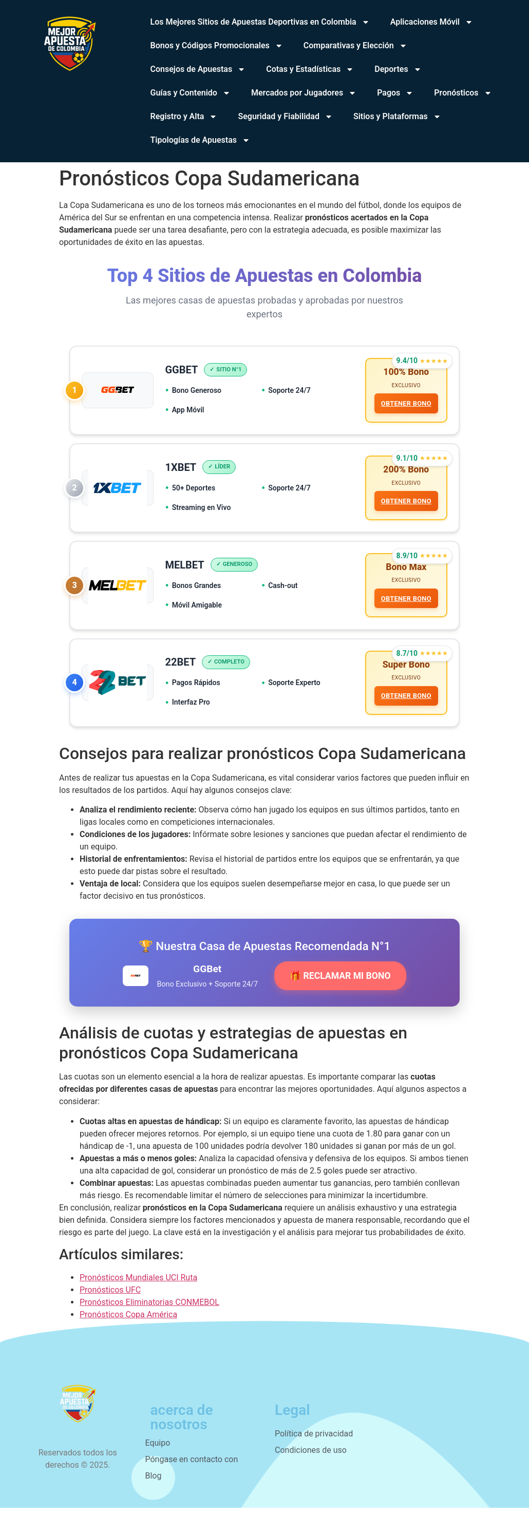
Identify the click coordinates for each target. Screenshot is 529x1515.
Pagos (395, 93)
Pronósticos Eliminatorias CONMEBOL (149, 1309)
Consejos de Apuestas (198, 69)
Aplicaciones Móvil (431, 22)
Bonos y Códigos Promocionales (216, 45)
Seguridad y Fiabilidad (285, 116)
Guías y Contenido (190, 93)
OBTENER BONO (405, 404)
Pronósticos (463, 93)
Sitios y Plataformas (397, 116)
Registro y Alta (184, 116)
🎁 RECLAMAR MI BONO (340, 983)
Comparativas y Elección (355, 45)
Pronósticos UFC (110, 1297)
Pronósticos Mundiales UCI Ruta (138, 1285)
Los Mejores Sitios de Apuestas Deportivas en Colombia (260, 22)
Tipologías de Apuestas (200, 140)
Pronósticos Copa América (128, 1322)
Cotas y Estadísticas (310, 69)
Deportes (397, 69)
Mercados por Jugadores (303, 93)
